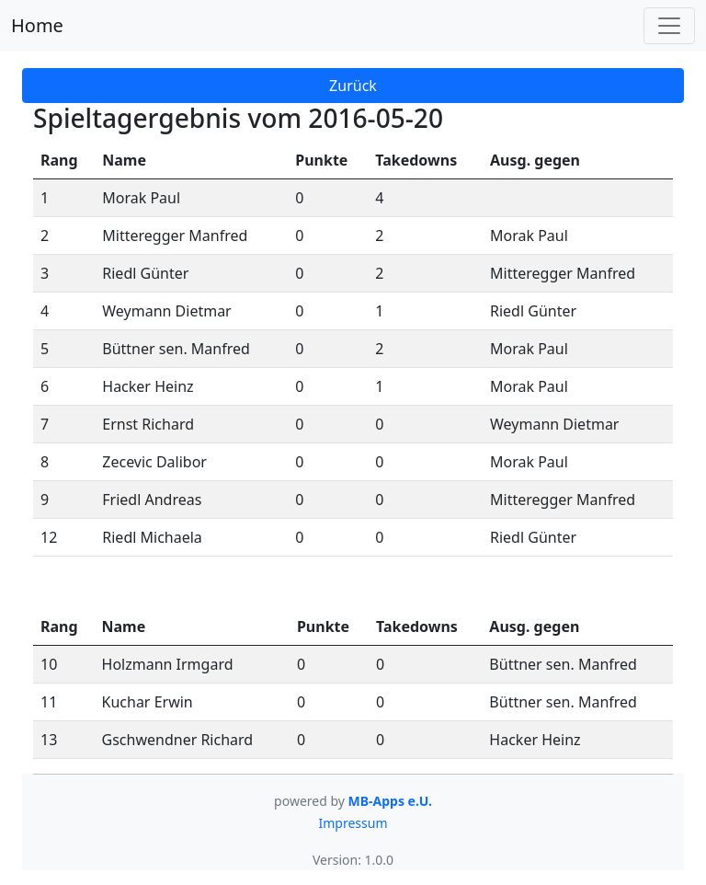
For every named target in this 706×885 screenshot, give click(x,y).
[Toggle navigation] (669, 25)
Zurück (353, 85)
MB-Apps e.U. (390, 801)
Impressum (353, 823)
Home (37, 25)
